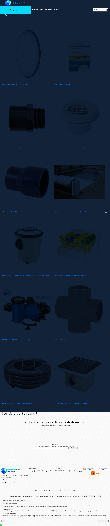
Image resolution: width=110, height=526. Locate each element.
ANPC (80, 472)
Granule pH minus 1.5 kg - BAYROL (62, 84)
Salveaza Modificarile (103, 521)
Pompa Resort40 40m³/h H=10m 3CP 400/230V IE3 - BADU (16, 339)
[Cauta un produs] (107, 10)
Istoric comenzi (32, 470)
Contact (56, 9)
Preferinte (92, 496)
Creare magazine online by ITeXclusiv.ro (69, 490)
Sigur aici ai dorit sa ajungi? (102, 414)
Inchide (86, 496)
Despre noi (35, 9)
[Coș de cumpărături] (6, 16)
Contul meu (35, 472)
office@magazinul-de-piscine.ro (9, 482)
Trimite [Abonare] (73, 448)
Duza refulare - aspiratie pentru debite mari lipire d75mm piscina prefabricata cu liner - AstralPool (77, 148)
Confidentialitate (73, 470)
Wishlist (30, 472)
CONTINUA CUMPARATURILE (8, 411)
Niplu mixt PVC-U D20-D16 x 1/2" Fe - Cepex (12, 148)
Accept (99, 496)
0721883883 (4, 479)
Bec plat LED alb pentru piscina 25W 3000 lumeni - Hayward (16, 84)
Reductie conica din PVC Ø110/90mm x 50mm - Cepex (14, 211)
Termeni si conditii (73, 472)
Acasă (92, 414)
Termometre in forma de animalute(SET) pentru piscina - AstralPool (70, 275)
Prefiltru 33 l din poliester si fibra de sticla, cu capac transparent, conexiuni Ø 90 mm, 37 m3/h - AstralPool (26, 275)
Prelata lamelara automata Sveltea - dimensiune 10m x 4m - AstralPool (71, 211)
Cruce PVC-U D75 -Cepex (60, 339)
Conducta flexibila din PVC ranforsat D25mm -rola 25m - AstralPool (17, 403)
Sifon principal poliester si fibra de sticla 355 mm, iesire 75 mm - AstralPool (71, 403)
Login (43, 470)
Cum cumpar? (58, 470)
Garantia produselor (46, 9)
